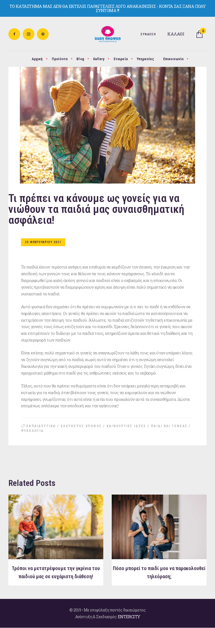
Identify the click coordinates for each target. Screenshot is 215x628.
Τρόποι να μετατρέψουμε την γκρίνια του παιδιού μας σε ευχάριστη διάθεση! (56, 572)
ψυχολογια (32, 431)
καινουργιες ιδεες (126, 426)
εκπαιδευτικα (41, 426)
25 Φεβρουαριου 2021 (43, 242)
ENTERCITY (129, 616)
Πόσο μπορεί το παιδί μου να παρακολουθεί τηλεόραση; (159, 572)
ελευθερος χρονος (81, 426)
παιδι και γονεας (169, 426)
